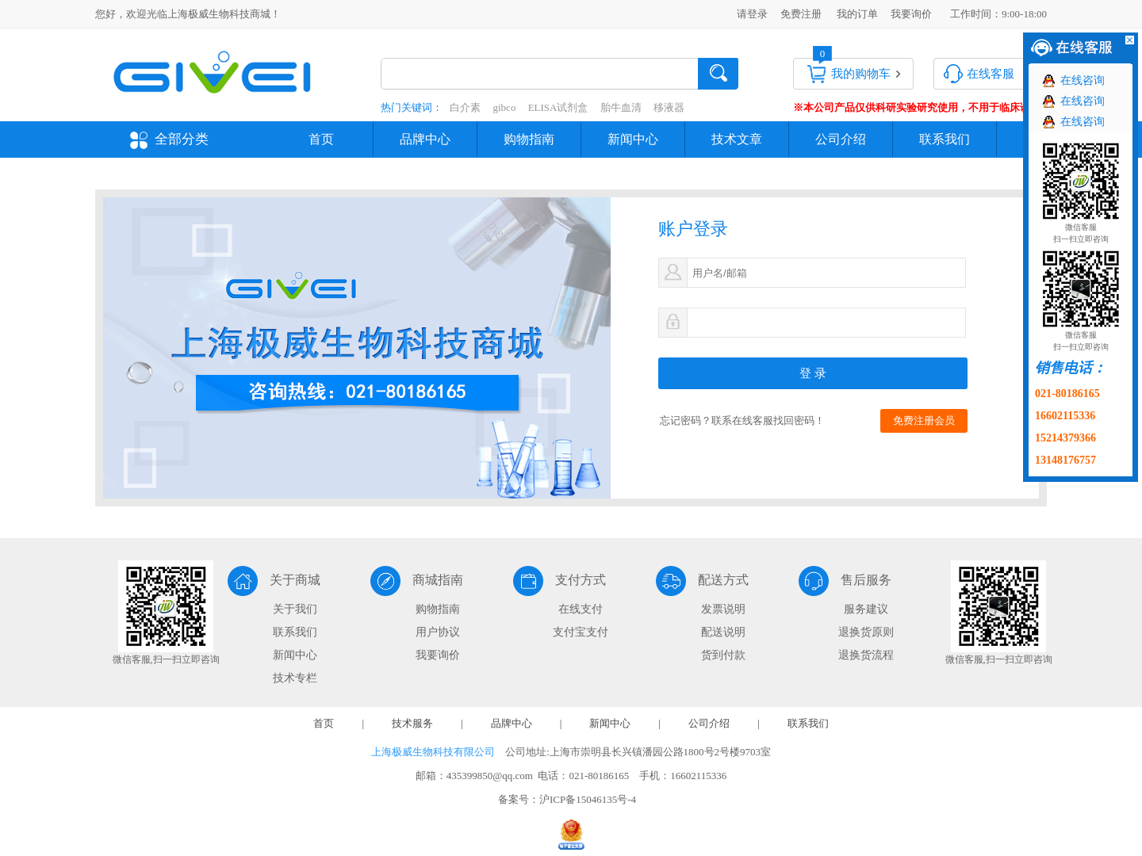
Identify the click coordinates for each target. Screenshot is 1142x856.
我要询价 (911, 14)
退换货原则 (866, 632)
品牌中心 (425, 139)
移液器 (668, 107)
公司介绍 (840, 139)
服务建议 (866, 609)
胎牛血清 (621, 107)
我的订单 (857, 14)
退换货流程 (866, 655)
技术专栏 (295, 678)
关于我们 (295, 609)
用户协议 (438, 632)
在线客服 (990, 73)
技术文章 (736, 139)
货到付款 (723, 655)
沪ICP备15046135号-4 (587, 799)
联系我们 (944, 139)
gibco (504, 107)
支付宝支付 (580, 632)
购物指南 (529, 139)
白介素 (465, 107)
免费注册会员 (924, 420)
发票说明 (723, 609)
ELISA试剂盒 (558, 107)
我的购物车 (861, 73)
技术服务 (412, 723)
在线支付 (580, 609)
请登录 (752, 14)
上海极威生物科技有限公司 (433, 752)
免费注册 (801, 14)
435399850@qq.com (489, 775)
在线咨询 (1082, 80)
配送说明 (723, 632)
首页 (321, 139)
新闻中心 (632, 139)
